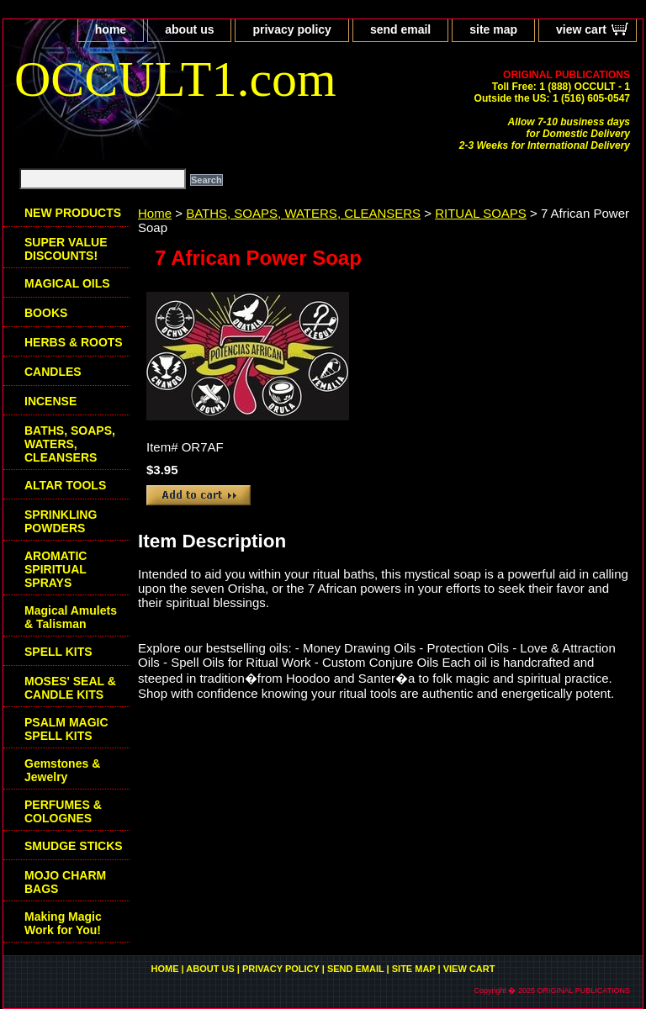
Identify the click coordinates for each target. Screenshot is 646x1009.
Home (155, 213)
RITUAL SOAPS (481, 213)
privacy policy (291, 29)
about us (189, 29)
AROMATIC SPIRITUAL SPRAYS (55, 569)
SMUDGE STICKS (73, 846)
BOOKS (45, 313)
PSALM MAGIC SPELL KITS (66, 729)
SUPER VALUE (66, 248)
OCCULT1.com (175, 79)
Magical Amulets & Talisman (70, 617)
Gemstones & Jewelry (62, 770)
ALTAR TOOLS (65, 485)
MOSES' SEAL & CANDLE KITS (70, 687)
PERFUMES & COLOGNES (63, 811)
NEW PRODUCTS (72, 212)
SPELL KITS (58, 651)
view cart (581, 29)
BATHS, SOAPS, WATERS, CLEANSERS (303, 213)
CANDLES (53, 371)
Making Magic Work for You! (63, 923)
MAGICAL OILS (67, 283)
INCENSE (50, 401)
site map (493, 29)
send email (400, 29)
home (110, 29)
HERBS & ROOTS (73, 342)
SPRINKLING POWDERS (60, 521)
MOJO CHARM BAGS (65, 882)
